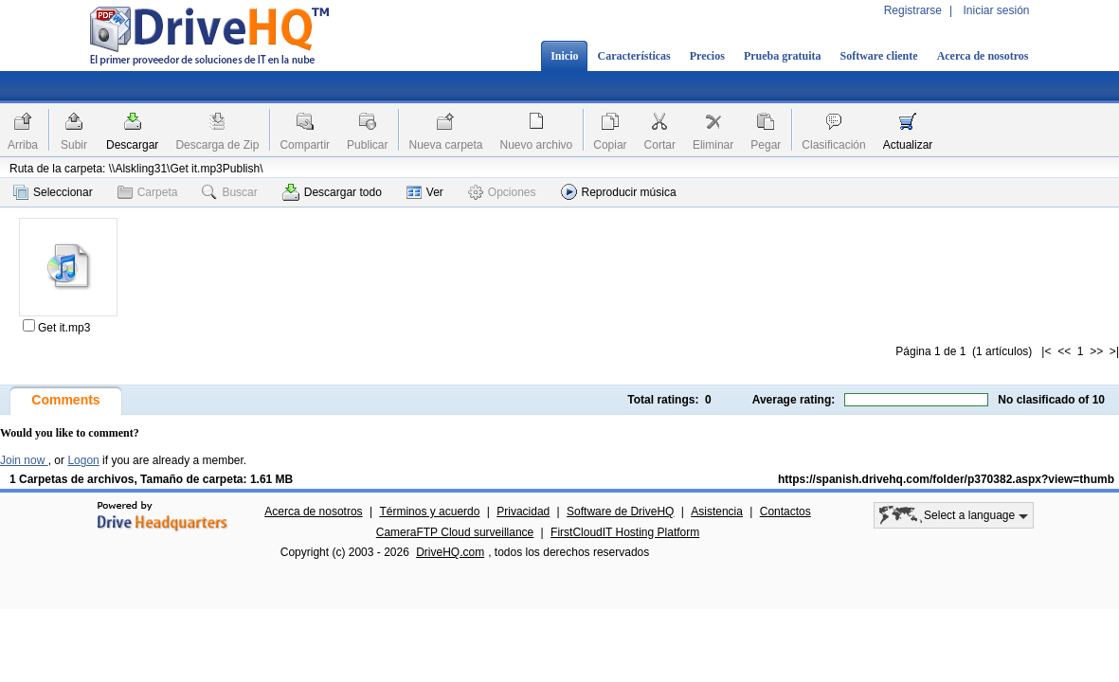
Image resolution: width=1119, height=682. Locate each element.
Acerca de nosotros (983, 56)
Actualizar (908, 145)
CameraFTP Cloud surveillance (455, 532)
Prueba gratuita (782, 56)
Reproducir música (619, 192)
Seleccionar (53, 192)
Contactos (785, 511)
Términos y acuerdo (429, 511)
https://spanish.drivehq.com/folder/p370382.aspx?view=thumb (946, 479)
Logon (83, 460)
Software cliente (879, 56)
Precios (707, 56)
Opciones (502, 192)
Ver (424, 192)
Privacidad (523, 511)
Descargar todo (332, 192)
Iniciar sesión (996, 10)
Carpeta (147, 192)
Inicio (564, 56)
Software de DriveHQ (620, 511)
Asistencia (717, 511)
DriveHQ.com (450, 552)
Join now (24, 460)
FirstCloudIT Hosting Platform (624, 532)
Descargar (132, 145)
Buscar (229, 192)
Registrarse (913, 10)
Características (633, 56)
